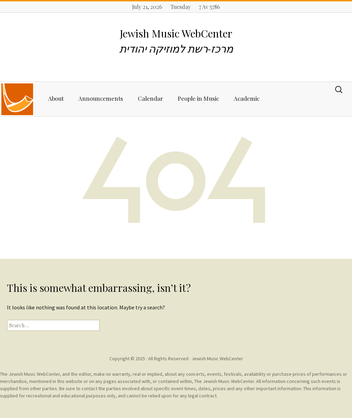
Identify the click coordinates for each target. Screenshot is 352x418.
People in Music (198, 98)
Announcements (100, 98)
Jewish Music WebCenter (217, 358)
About (56, 98)
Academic (247, 98)
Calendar (150, 98)
